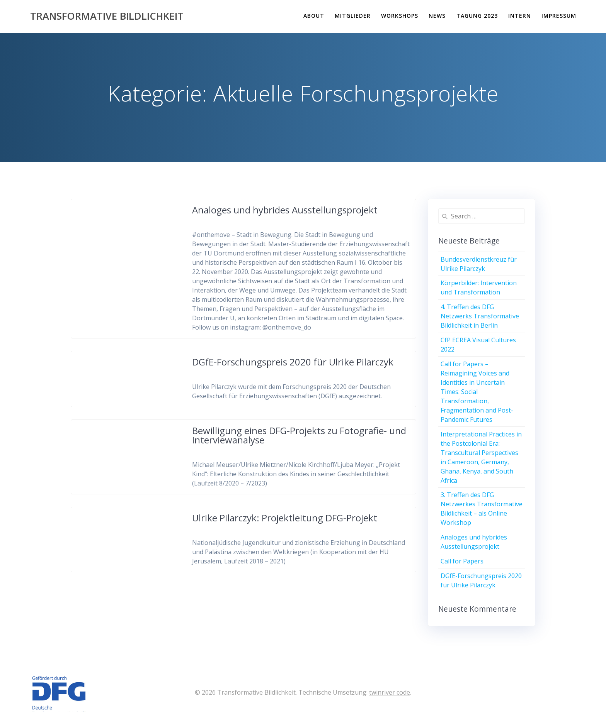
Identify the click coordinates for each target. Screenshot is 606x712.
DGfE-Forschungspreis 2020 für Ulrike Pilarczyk (292, 361)
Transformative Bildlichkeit (107, 16)
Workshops (399, 15)
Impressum (558, 15)
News (437, 15)
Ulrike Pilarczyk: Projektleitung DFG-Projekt (284, 517)
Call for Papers (462, 561)
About (313, 15)
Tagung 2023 (477, 15)
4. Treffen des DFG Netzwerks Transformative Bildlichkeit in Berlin (480, 316)
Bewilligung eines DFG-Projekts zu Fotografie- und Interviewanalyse (299, 435)
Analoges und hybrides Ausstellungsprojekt (285, 209)
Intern (519, 15)
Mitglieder (353, 15)
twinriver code (389, 692)
